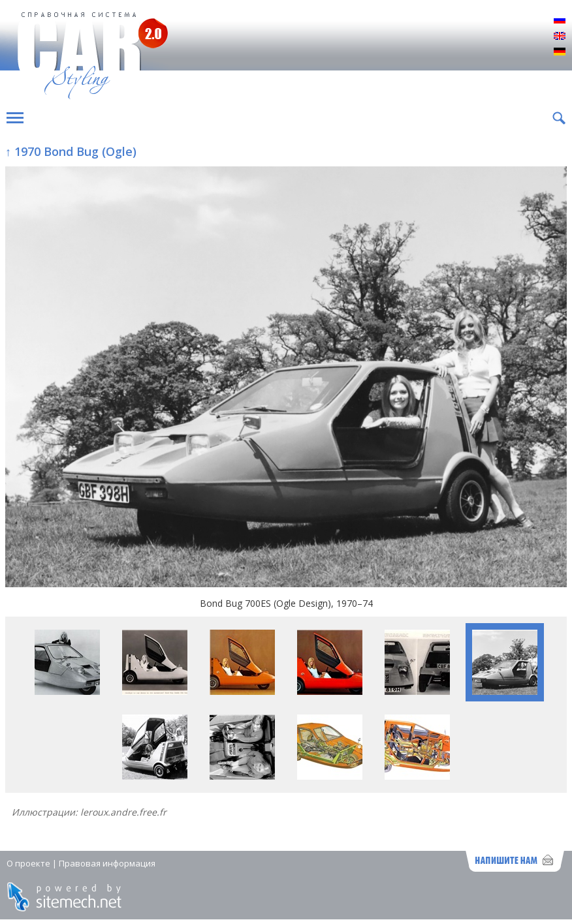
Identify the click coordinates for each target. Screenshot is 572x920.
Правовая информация (107, 863)
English (559, 36)
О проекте (28, 863)
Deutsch (559, 52)
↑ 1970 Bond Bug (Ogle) (70, 151)
